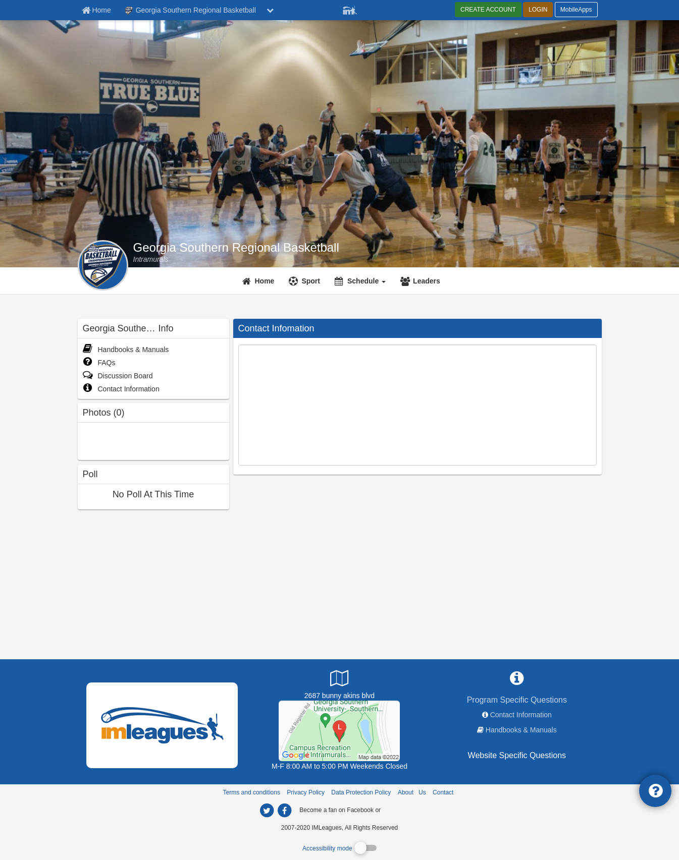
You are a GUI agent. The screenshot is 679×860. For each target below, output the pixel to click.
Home (265, 281)
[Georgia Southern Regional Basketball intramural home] (151, 259)
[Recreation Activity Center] (339, 730)
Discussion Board (118, 376)
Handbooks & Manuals (126, 350)
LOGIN (538, 9)
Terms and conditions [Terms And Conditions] (251, 792)
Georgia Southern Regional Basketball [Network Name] (190, 10)
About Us (412, 792)
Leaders (426, 281)
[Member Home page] (96, 10)
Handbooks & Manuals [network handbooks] (521, 730)
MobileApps (576, 9)
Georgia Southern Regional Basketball (236, 247)
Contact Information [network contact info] (521, 715)
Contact (443, 792)
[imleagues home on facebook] (285, 810)
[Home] (259, 281)
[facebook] (402, 810)
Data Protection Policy (361, 792)
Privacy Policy (306, 792)
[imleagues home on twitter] (267, 810)
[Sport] (306, 281)
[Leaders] (421, 281)
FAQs (99, 363)
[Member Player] (350, 9)
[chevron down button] (270, 10)
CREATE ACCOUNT (488, 9)
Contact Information (121, 389)
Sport (310, 281)
